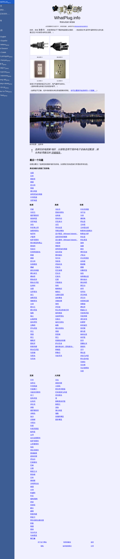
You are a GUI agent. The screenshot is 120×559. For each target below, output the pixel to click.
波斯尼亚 (35, 298)
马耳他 (34, 359)
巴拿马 (59, 276)
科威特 (34, 493)
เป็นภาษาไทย (7, 91)
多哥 (83, 289)
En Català (4, 52)
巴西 (58, 279)
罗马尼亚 (35, 328)
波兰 (33, 295)
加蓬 (83, 246)
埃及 (83, 273)
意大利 (34, 185)
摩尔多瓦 (35, 273)
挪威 (33, 267)
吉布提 (84, 261)
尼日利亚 (85, 295)
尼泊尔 (34, 459)
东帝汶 (34, 383)
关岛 (58, 380)
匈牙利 (34, 234)
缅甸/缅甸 (35, 499)
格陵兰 (59, 292)
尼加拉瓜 (60, 264)
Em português (8, 56)
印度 (33, 426)
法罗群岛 (35, 292)
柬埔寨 (34, 481)
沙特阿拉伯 (36, 484)
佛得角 (84, 218)
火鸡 (33, 304)
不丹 (33, 380)
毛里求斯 (85, 316)
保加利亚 (35, 218)
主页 (2, 6)
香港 (33, 529)
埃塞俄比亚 (86, 276)
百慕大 (59, 319)
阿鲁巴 (59, 353)
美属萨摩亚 (61, 416)
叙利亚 (34, 432)
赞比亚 (84, 353)
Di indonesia (7, 76)
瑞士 (33, 316)
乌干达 (84, 212)
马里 (83, 371)
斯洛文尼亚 (36, 282)
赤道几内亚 (86, 356)
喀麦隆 (84, 264)
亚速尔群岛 (61, 212)
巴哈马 (59, 267)
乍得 (83, 215)
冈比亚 (84, 221)
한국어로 (6, 87)
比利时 (34, 286)
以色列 (34, 401)
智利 (58, 286)
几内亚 (84, 225)
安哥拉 (84, 292)
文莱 (33, 468)
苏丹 (83, 340)
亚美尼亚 (35, 398)
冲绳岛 (34, 413)
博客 (2, 21)
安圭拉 (59, 258)
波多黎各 (60, 298)
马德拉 (84, 362)
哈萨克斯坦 (36, 240)
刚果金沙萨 (86, 234)
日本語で (6, 68)
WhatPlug (7, 2)
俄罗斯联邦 (36, 215)
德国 (33, 182)
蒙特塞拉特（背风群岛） (66, 347)
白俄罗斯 (35, 319)
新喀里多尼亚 (62, 401)
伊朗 (33, 407)
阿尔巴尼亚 (36, 350)
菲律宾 (34, 505)
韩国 (33, 526)
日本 (33, 176)
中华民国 (35, 197)
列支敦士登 (36, 228)
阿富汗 (34, 517)
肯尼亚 (84, 337)
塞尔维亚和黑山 (37, 243)
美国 (58, 331)
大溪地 (59, 386)
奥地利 (34, 246)
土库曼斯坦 (36, 444)
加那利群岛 (36, 231)
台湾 (33, 435)
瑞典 (33, 313)
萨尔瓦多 (60, 343)
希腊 (33, 255)
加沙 (33, 416)
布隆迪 (84, 304)
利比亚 (84, 237)
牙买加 (59, 307)
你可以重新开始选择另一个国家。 (85, 90)
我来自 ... (4, 10)
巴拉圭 (59, 273)
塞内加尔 (85, 279)
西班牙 (34, 343)
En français (7, 60)
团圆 (83, 267)
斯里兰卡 (35, 471)
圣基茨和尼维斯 (62, 237)
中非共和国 (86, 209)
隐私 (43, 546)
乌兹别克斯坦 (37, 392)
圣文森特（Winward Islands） (68, 240)
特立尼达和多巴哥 (63, 310)
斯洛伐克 (35, 279)
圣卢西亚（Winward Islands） (68, 234)
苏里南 (59, 334)
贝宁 (83, 350)
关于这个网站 (43, 542)
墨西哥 (34, 179)
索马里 (84, 331)
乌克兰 (34, 212)
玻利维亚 (60, 313)
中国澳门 (35, 389)
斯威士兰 (85, 310)
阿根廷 (59, 350)
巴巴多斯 (60, 270)
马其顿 (34, 353)
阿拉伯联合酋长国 (38, 520)
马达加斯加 (86, 368)
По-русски (6, 72)
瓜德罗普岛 (61, 316)
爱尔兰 (34, 307)
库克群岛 (60, 395)
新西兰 (59, 404)
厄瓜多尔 (60, 221)
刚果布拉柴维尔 (87, 231)
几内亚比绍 (86, 228)
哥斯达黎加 (61, 231)
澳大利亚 (35, 191)
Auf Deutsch (5, 48)
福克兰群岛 (61, 322)
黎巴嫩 (34, 538)
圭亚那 (59, 243)
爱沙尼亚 (35, 310)
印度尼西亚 (36, 429)
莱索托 (84, 347)
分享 (93, 546)
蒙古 (33, 508)
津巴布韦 (85, 319)
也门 (33, 395)
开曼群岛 (60, 282)
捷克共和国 (36, 270)
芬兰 (33, 331)
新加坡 (34, 474)
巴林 (33, 465)
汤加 (58, 407)
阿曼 (33, 523)
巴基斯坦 (35, 462)
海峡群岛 (35, 301)
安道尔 (34, 249)
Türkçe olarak (8, 84)
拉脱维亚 (35, 264)
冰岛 (33, 225)
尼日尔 (84, 298)
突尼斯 (84, 328)
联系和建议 (68, 542)
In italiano (6, 45)
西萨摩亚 (60, 419)
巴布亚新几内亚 (62, 392)
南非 (83, 249)
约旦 (33, 496)
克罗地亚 (35, 200)
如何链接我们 (68, 546)
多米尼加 (60, 252)
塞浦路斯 (35, 453)
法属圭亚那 (61, 295)
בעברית (5, 95)
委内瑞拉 (60, 255)
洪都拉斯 (60, 301)
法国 (33, 173)
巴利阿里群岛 (37, 252)
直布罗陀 (35, 322)
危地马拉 (60, 218)
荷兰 (33, 337)
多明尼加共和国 (37, 194)
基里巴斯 (60, 383)
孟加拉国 (35, 456)
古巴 (58, 225)
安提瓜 (59, 261)
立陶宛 (34, 325)
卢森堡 (34, 237)
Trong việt (6, 80)
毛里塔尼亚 (86, 313)
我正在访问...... (6, 14)
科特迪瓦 (85, 325)
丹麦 (33, 209)
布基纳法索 (86, 301)
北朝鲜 (34, 419)
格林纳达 (60, 289)
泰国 (33, 487)
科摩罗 (84, 322)
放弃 (93, 542)
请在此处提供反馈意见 (82, 26)
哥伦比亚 (60, 228)
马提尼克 (60, 356)
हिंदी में (5, 64)
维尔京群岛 (61, 328)
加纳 (83, 243)
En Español (5, 41)
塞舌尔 (84, 286)
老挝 (33, 502)
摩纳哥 (34, 276)
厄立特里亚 (86, 258)
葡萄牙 (34, 340)
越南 (33, 511)
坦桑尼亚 (85, 270)
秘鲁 (58, 325)
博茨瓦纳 (85, 252)
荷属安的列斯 (62, 340)
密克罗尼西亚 (62, 389)
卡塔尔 (34, 423)
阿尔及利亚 (86, 359)
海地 (58, 304)
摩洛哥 (84, 307)
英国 (33, 188)
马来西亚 (35, 535)
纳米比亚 (85, 334)
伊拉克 (34, 404)
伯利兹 (59, 215)
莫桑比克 (85, 343)
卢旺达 (84, 255)
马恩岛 (34, 356)
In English (4, 37)
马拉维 (84, 365)
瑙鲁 (58, 413)
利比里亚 (85, 240)
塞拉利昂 (85, 282)
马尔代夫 (35, 532)
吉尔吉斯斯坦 (37, 438)
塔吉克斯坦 (36, 450)
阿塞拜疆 (35, 347)
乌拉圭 (59, 209)
